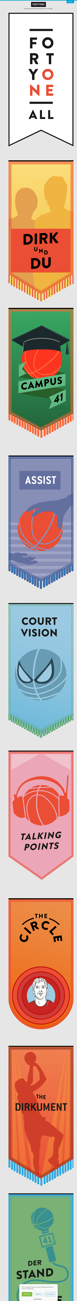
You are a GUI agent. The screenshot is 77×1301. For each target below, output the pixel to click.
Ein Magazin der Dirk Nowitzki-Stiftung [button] (38, 8)
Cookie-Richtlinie (37, 1299)
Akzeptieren (27, 1294)
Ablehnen (38, 1294)
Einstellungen (50, 1294)
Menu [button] (70, 1)
